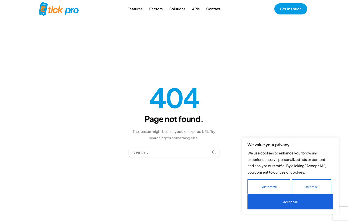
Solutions (177, 8)
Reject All (311, 187)
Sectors (156, 8)
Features (135, 8)
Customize (269, 187)
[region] (290, 175)
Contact (213, 8)
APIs (196, 8)
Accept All (290, 202)
